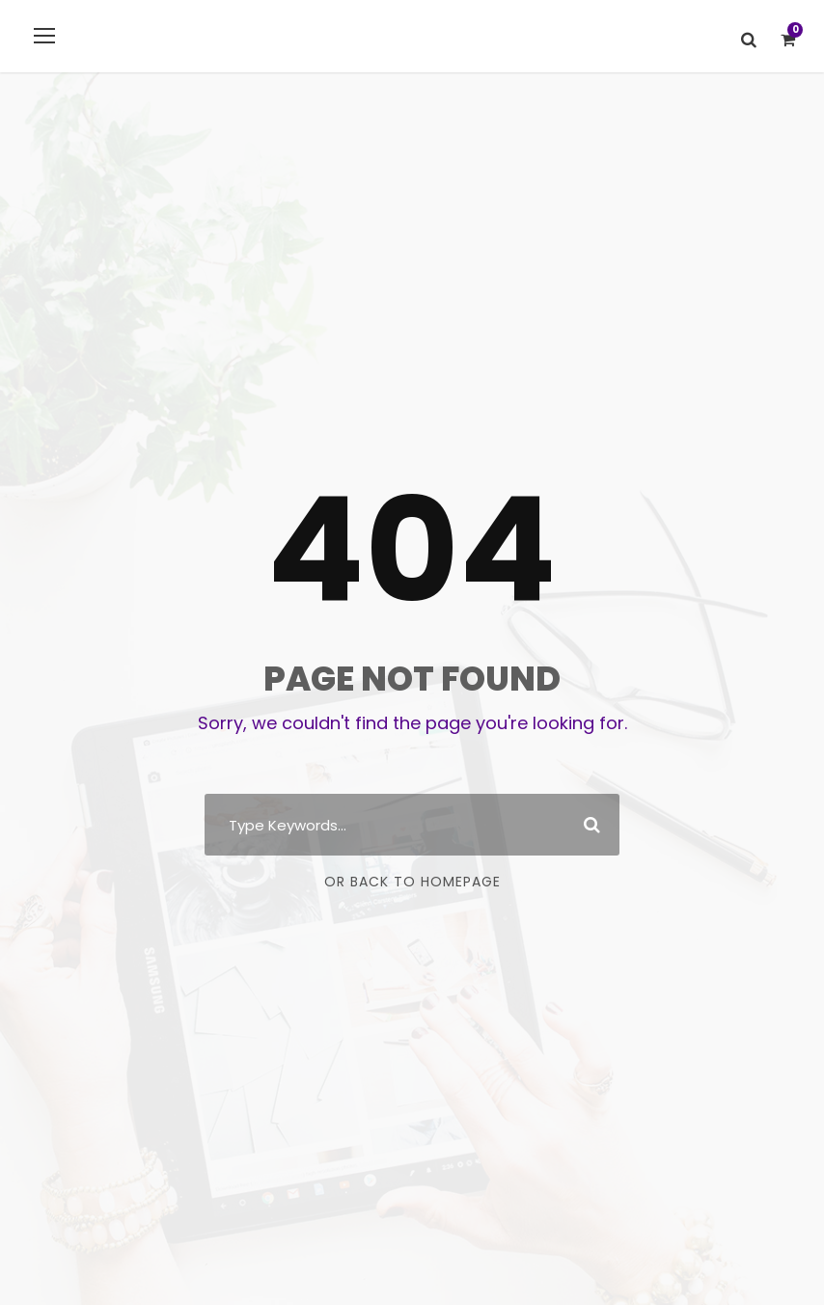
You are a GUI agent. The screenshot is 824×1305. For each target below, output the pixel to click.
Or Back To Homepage (412, 881)
